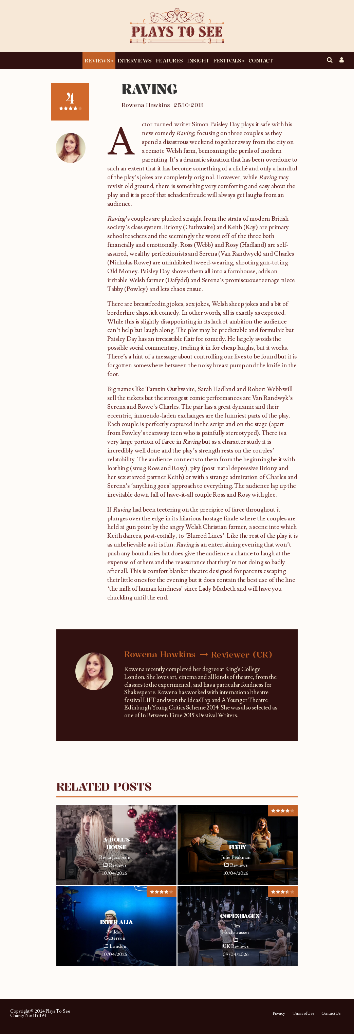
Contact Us (330, 1014)
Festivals (227, 60)
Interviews (134, 60)
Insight (198, 60)
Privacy (279, 1014)
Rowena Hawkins (146, 105)
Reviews (97, 60)
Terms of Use (303, 1014)
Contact (260, 60)
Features (169, 60)
